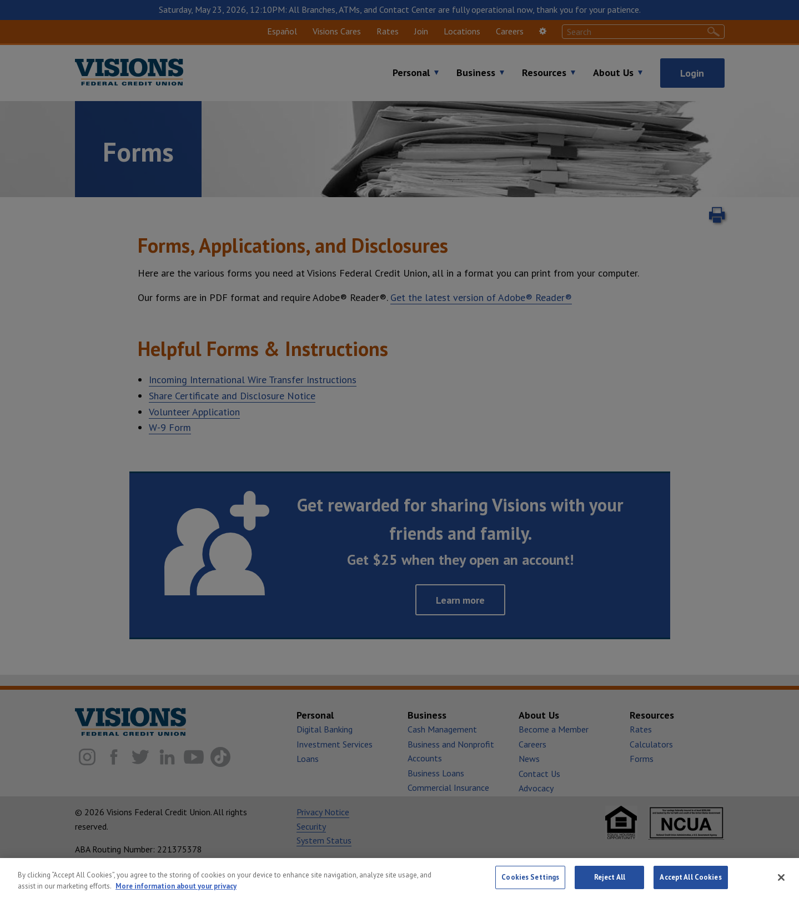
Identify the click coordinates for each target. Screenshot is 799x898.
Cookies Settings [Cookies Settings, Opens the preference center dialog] (530, 877)
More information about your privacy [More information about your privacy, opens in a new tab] (176, 886)
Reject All (609, 877)
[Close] (781, 877)
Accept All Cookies (690, 877)
